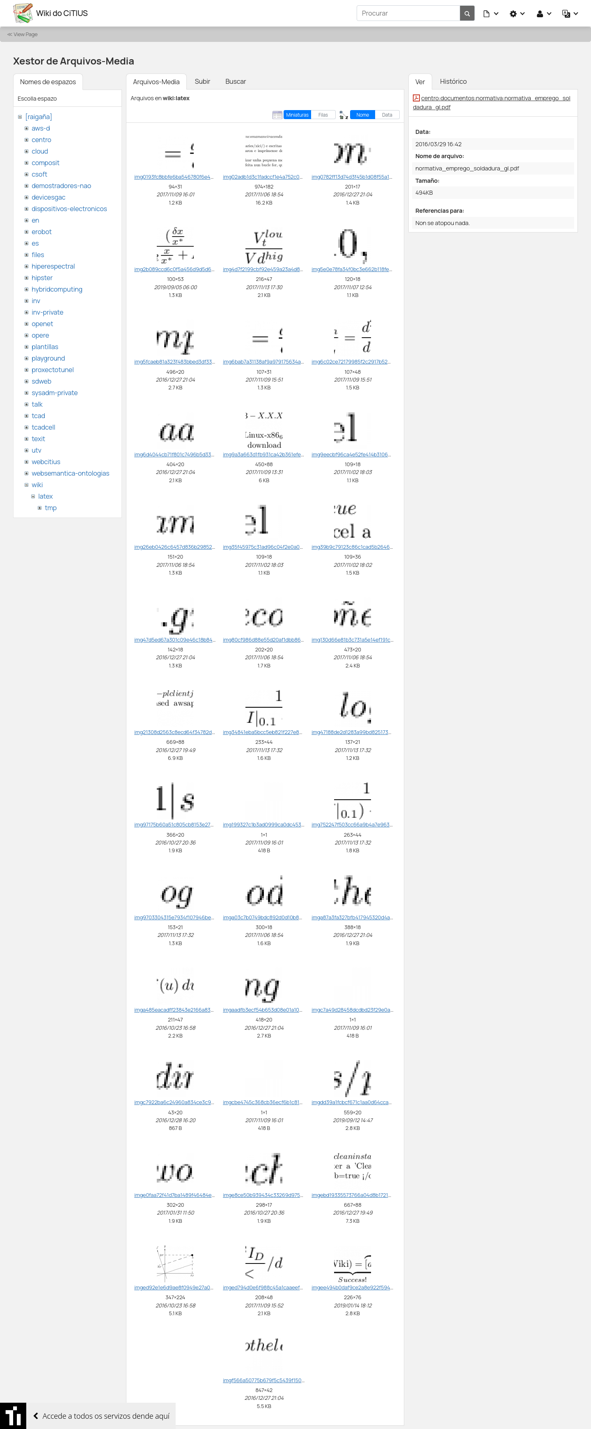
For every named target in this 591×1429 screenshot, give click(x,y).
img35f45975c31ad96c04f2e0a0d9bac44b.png (278, 546)
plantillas (45, 346)
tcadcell (43, 427)
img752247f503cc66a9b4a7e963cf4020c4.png (367, 824)
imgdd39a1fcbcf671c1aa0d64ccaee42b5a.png (365, 1102)
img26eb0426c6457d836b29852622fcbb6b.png (191, 546)
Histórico (453, 81)
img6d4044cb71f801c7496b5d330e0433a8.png (189, 454)
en (35, 220)
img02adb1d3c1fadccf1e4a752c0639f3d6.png (276, 176)
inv (36, 300)
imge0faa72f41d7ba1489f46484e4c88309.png (188, 1195)
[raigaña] (38, 116)
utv (36, 450)
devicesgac (48, 197)
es (35, 243)
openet (42, 323)
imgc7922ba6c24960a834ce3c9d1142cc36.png (190, 1102)
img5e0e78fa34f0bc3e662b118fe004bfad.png (365, 269)
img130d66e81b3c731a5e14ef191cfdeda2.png (364, 639)
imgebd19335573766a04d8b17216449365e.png (367, 1195)
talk (37, 404)
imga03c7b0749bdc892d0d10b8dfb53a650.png (279, 917)
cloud (40, 151)
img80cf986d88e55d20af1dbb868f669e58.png (278, 639)
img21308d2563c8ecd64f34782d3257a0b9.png (189, 732)
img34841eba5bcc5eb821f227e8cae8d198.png (277, 732)
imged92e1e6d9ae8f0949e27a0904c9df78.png (190, 1287)
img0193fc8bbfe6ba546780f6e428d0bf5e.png (188, 176)
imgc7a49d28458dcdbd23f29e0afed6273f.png (366, 1009)
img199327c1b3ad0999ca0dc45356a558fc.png (278, 824)
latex (45, 496)
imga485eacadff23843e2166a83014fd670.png (188, 1009)
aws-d (41, 128)
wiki (37, 484)
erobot (42, 231)
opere (40, 335)
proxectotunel (53, 369)
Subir (203, 81)
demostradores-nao (61, 185)
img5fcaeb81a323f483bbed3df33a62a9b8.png (188, 361)
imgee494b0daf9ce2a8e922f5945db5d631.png (367, 1287)
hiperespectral (53, 266)
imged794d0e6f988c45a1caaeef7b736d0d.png (278, 1287)
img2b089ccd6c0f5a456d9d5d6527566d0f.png (190, 269)
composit (46, 162)
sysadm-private (55, 392)
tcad (38, 415)
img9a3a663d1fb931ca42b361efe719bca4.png (276, 454)
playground (48, 358)
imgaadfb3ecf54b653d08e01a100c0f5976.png (277, 1009)
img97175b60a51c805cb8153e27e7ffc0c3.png (187, 824)
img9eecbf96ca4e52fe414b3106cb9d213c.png (366, 454)
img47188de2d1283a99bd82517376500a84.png (367, 732)
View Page (25, 34)
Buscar (235, 81)
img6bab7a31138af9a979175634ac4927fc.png (276, 361)
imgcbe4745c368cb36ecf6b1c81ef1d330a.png (277, 1102)
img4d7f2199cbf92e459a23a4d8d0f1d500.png (277, 269)
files (38, 254)
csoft (39, 174)
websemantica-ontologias (70, 473)
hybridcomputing (57, 289)
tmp (51, 507)
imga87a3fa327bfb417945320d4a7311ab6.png (365, 917)
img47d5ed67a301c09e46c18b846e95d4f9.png (190, 639)
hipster (42, 277)
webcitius (46, 461)
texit (38, 438)
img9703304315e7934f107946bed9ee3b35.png (189, 917)
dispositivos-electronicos (69, 208)
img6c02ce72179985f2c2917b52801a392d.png (366, 361)
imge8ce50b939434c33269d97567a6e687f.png (279, 1195)
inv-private (47, 312)
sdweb (41, 381)
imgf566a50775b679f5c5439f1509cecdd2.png (277, 1380)
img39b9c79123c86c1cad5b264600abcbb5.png (368, 546)
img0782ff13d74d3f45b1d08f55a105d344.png (364, 176)
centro (41, 139)
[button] (491, 13)
